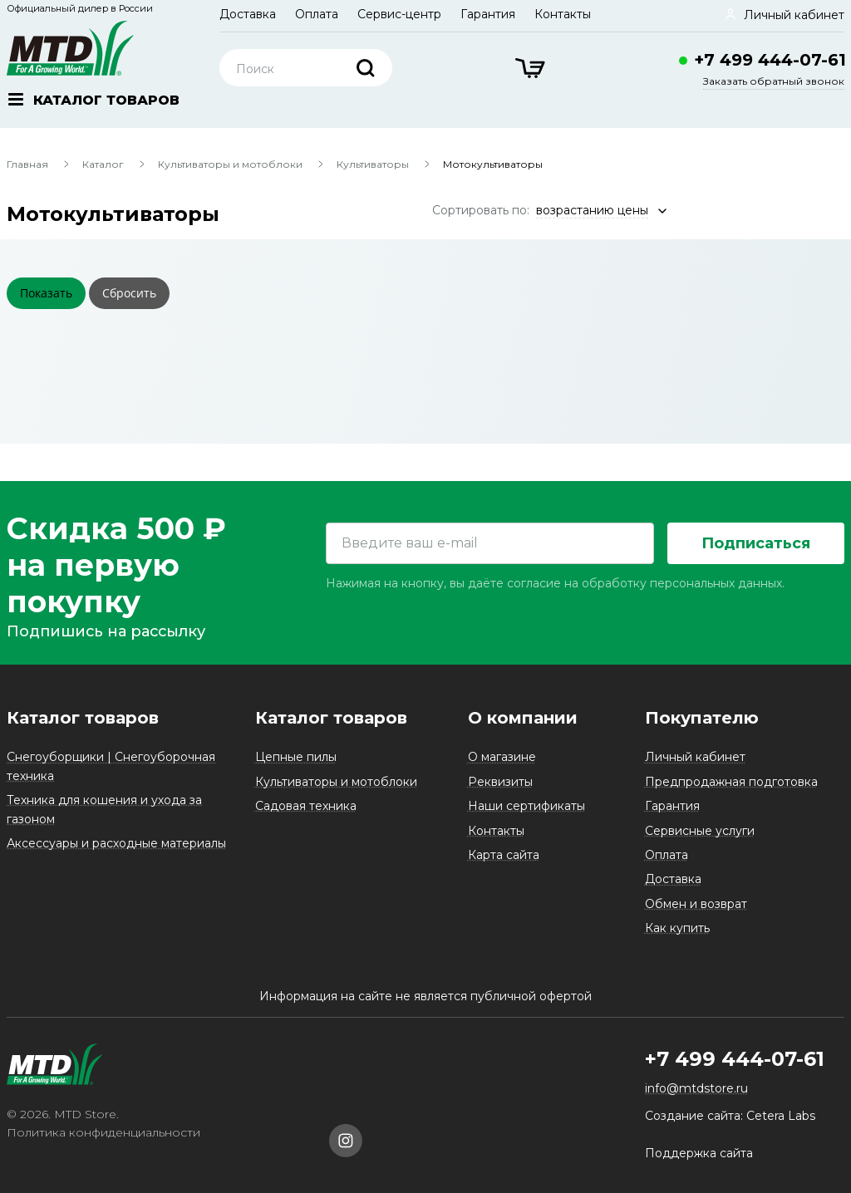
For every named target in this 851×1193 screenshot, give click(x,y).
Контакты (562, 14)
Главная (27, 164)
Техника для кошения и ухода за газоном (104, 809)
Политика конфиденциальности (103, 1132)
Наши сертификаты (526, 805)
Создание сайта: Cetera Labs (730, 1115)
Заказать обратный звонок (773, 81)
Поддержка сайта (699, 1153)
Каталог (103, 164)
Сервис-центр (399, 14)
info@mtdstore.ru (696, 1088)
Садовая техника (306, 805)
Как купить (677, 928)
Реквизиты (500, 781)
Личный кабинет (695, 756)
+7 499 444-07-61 (770, 60)
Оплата (316, 14)
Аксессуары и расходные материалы (116, 843)
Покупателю (702, 718)
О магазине (502, 756)
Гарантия (487, 14)
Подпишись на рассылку (106, 631)
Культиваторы (373, 164)
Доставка (247, 14)
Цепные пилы (296, 756)
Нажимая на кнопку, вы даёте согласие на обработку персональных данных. (555, 583)
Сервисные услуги (700, 830)
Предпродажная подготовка (731, 781)
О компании (523, 718)
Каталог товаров (83, 718)
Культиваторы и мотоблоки (230, 164)
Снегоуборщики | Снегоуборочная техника (111, 766)
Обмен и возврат (696, 903)
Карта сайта (503, 854)
